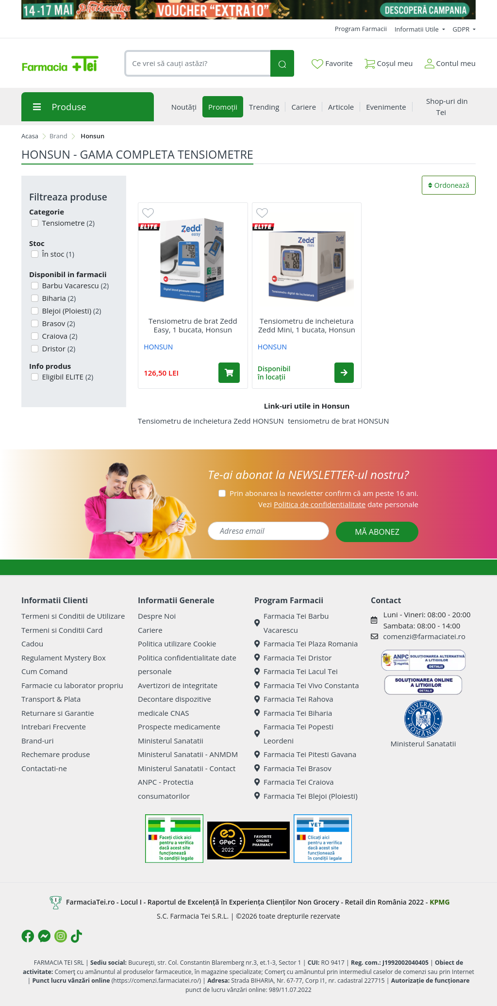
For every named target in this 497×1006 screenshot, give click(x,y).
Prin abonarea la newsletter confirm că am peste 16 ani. (324, 493)
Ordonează (448, 185)
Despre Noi (157, 616)
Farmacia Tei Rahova (293, 699)
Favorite (332, 63)
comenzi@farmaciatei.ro (424, 636)
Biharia (58, 298)
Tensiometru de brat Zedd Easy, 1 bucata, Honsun (193, 325)
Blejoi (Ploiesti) (70, 310)
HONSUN (158, 346)
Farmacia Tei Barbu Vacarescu (291, 623)
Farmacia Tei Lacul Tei (296, 671)
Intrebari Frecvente (53, 726)
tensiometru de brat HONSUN (338, 421)
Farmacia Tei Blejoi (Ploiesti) (306, 796)
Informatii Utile (417, 29)
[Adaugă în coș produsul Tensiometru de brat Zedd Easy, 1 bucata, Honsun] (229, 373)
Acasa (29, 136)
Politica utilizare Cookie (177, 643)
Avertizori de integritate (177, 685)
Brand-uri (37, 740)
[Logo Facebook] (27, 936)
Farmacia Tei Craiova (294, 782)
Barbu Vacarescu (74, 285)
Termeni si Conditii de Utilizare (73, 616)
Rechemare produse (55, 754)
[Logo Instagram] (60, 936)
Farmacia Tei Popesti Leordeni (293, 733)
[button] (344, 373)
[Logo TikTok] (76, 936)
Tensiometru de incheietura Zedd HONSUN (211, 421)
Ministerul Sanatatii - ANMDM (188, 754)
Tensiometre (67, 223)
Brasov (57, 323)
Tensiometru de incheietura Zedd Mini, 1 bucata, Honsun (306, 325)
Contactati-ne (44, 768)
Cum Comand (44, 671)
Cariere (150, 630)
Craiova (59, 336)
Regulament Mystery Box (63, 657)
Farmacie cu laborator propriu (72, 685)
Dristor (58, 348)
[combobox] (197, 63)
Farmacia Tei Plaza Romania (306, 643)
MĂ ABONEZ (377, 532)
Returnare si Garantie (57, 713)
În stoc (57, 254)
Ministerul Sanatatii (170, 740)
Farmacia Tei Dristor (292, 657)
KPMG (439, 902)
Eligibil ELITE (67, 376)
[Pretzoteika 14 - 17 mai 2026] (248, 9)
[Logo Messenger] (44, 936)
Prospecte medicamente (179, 726)
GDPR (462, 29)
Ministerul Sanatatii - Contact (186, 768)
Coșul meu (388, 61)
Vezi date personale (338, 504)
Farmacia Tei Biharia (293, 713)
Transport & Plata (51, 699)
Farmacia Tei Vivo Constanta (306, 685)
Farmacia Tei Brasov (292, 768)
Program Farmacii (361, 28)
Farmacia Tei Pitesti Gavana (305, 754)
